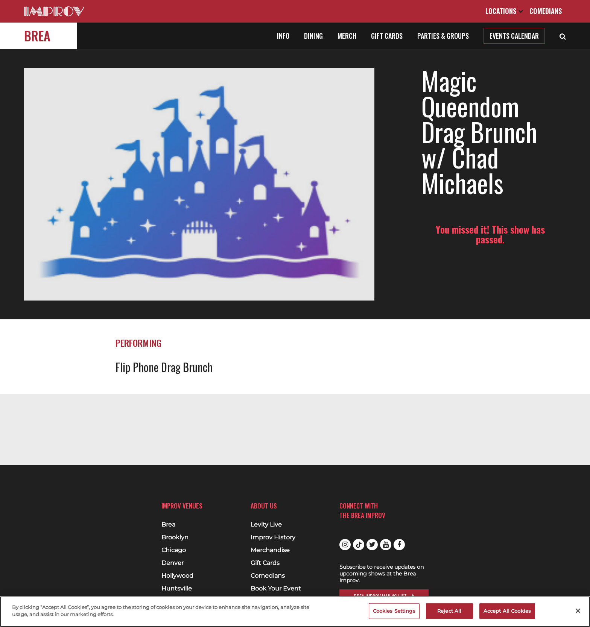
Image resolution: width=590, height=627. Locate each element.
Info (283, 36)
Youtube (385, 544)
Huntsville (176, 589)
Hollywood (177, 576)
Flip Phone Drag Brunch (164, 314)
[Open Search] (563, 36)
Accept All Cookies (507, 611)
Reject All (449, 611)
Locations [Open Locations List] (504, 11)
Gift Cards (387, 36)
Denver (172, 563)
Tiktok (358, 544)
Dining (313, 36)
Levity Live (266, 525)
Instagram (345, 544)
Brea (37, 35)
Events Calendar (514, 36)
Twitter (372, 544)
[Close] (578, 611)
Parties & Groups (443, 36)
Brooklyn (175, 537)
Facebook (399, 544)
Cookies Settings (394, 611)
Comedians (545, 11)
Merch (347, 36)
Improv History (273, 537)
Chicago (173, 550)
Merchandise (270, 550)
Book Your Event (276, 589)
